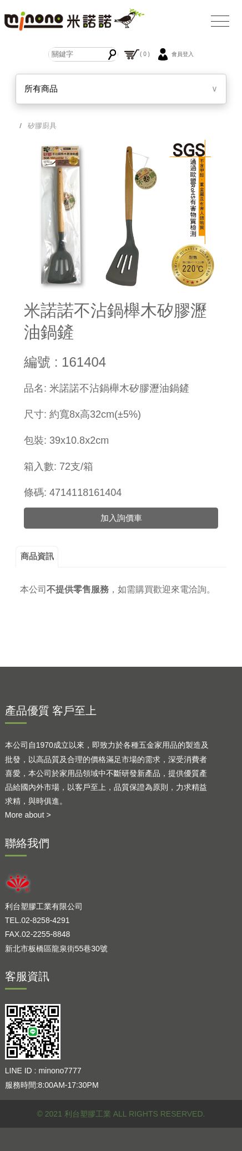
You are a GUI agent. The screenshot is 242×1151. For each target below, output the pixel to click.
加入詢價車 (121, 518)
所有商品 (41, 88)
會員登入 (174, 54)
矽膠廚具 (42, 125)
